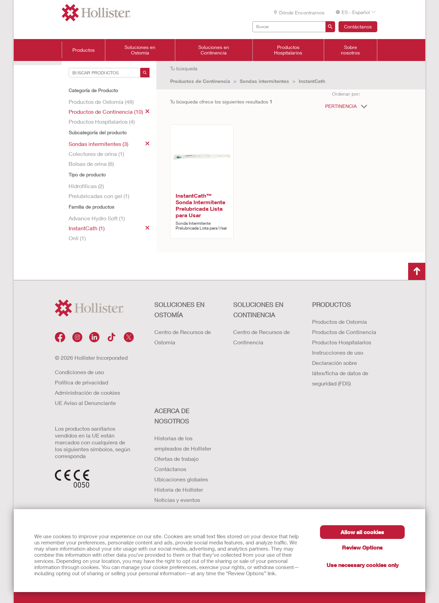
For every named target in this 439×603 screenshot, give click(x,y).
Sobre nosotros (350, 50)
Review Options (362, 547)
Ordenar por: (346, 94)
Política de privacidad (81, 382)
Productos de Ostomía (339, 321)
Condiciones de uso (79, 372)
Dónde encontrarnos (298, 12)
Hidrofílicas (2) (86, 186)
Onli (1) (77, 238)
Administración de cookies (87, 392)
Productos (83, 50)
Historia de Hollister (178, 489)
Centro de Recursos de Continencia (261, 337)
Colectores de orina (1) (96, 153)
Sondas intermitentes (264, 81)
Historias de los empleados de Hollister (182, 443)
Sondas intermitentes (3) (109, 143)
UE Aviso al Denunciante (85, 402)
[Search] (145, 72)
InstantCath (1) (109, 228)
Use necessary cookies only (363, 565)
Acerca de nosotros (171, 416)
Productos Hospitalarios (288, 50)
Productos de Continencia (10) (109, 111)
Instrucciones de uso (337, 352)
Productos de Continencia (200, 81)
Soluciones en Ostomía (139, 50)
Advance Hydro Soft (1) (97, 218)
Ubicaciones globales (181, 479)
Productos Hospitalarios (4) (102, 121)
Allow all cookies (362, 532)
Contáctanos (358, 26)
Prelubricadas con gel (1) (99, 196)
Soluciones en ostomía (179, 310)
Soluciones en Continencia (213, 50)
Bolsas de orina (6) (91, 163)
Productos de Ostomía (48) (101, 101)
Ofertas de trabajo (176, 458)
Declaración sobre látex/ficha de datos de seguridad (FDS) (340, 372)
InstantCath (312, 81)
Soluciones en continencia (258, 310)
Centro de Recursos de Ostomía (182, 337)
